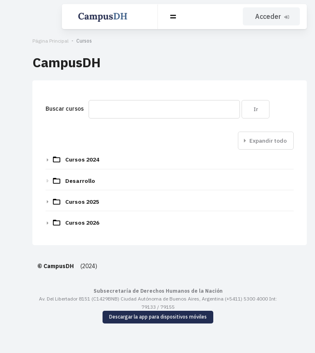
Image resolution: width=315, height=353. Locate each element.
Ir (231, 109)
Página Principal (26, 41)
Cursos (60, 41)
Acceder (273, 16)
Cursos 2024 (58, 159)
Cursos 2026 (58, 222)
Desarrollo (56, 180)
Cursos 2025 (58, 201)
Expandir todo (268, 140)
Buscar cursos (40, 108)
